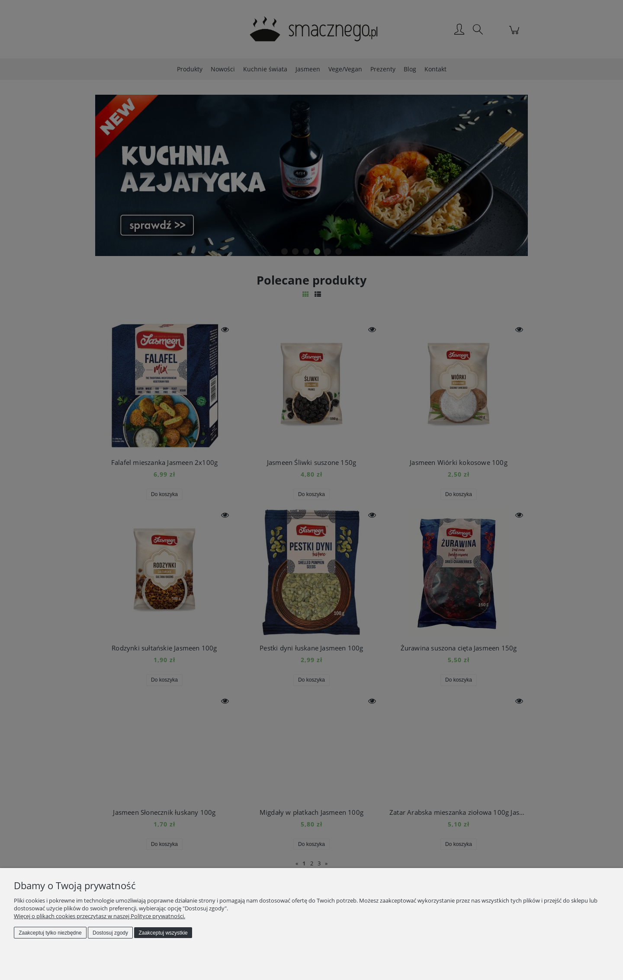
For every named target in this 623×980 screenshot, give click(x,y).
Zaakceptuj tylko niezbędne (50, 933)
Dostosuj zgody (110, 933)
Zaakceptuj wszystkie (162, 933)
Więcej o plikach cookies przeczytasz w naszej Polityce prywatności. (99, 916)
